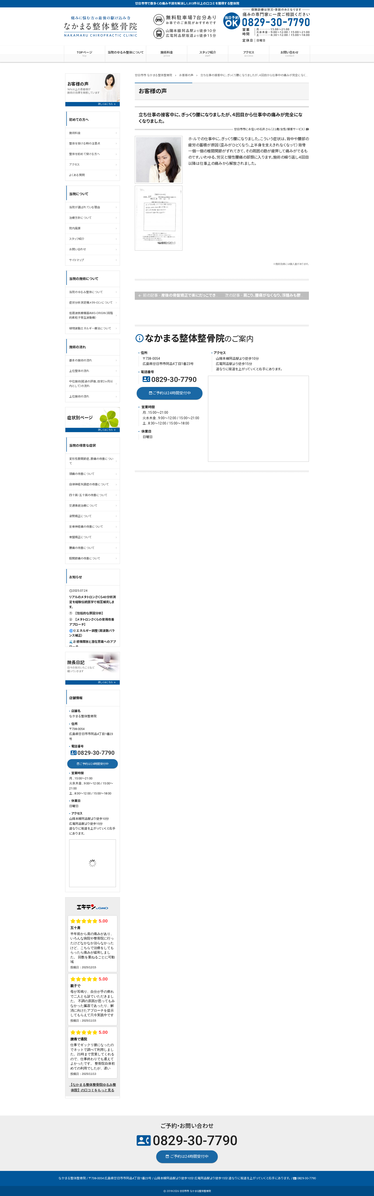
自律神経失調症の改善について (89, 484)
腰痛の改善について (81, 548)
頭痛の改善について (81, 474)
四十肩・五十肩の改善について (88, 495)
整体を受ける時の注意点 (84, 143)
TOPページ (84, 54)
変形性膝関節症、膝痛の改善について (91, 461)
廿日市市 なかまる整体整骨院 (195, 1191)
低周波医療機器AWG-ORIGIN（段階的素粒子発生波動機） (91, 315)
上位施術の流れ (79, 396)
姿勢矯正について (80, 516)
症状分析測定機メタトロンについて (90, 302)
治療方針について (80, 218)
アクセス (248, 54)
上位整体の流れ (79, 371)
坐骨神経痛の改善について (86, 526)
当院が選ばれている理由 (84, 207)
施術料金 (166, 54)
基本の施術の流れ (80, 360)
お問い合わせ (289, 54)
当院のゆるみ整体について (126, 52)
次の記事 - (267, 296)
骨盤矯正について (80, 537)
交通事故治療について (83, 505)
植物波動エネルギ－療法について (90, 328)
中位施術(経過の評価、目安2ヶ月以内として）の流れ (91, 384)
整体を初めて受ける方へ (84, 154)
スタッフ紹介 (207, 54)
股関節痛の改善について (84, 558)
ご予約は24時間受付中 (170, 393)
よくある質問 (77, 175)
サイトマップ (76, 260)
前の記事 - (180, 296)
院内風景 (75, 228)
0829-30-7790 (170, 379)
